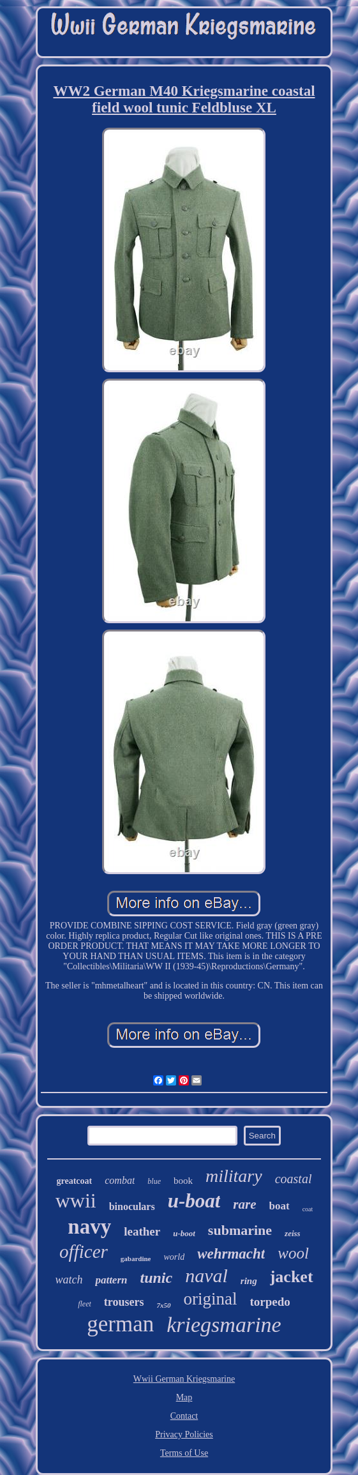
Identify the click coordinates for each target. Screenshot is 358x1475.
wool (293, 1253)
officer (83, 1251)
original (210, 1298)
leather (142, 1231)
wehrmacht (231, 1254)
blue (154, 1181)
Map (184, 1397)
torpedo (270, 1301)
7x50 (164, 1305)
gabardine (136, 1258)
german (120, 1324)
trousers (124, 1302)
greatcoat (75, 1181)
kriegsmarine (224, 1324)
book (183, 1181)
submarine (240, 1230)
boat (279, 1206)
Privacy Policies (184, 1434)
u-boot (184, 1233)
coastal (293, 1179)
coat (307, 1209)
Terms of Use (184, 1453)
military (233, 1176)
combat (120, 1180)
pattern (111, 1280)
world (173, 1257)
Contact (184, 1416)
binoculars (132, 1206)
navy (89, 1226)
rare (244, 1204)
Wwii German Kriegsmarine (184, 1379)
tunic (156, 1277)
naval (206, 1275)
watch (68, 1279)
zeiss (293, 1233)
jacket (291, 1276)
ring (249, 1281)
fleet (84, 1303)
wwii (76, 1200)
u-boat (194, 1201)
